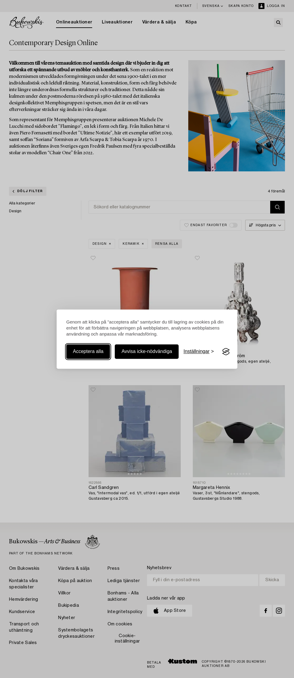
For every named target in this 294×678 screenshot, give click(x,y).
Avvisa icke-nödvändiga (146, 351)
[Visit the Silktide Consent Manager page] (226, 352)
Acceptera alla (88, 351)
